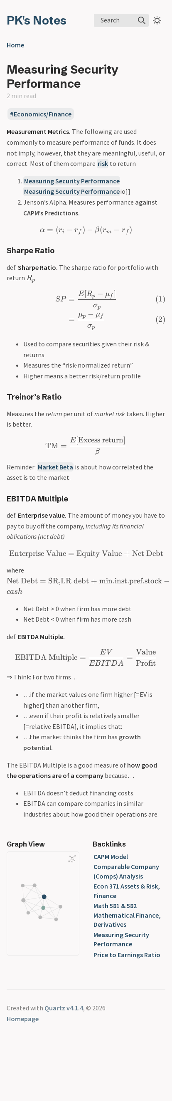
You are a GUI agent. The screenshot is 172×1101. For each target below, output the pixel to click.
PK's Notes (36, 20)
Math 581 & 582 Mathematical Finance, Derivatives (127, 914)
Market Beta (55, 467)
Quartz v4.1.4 (63, 1008)
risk (103, 163)
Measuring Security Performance (72, 181)
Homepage (23, 1019)
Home (15, 45)
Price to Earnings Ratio (126, 954)
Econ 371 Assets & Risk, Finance (126, 890)
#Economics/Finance (40, 114)
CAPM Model (110, 856)
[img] (141, 20)
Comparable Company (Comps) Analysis (126, 871)
